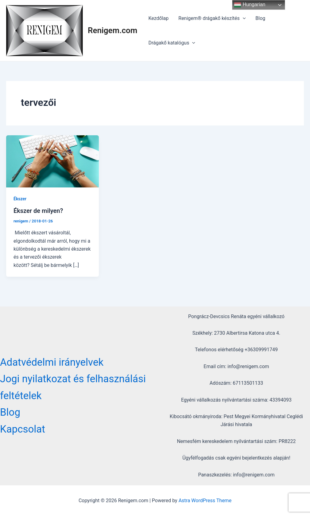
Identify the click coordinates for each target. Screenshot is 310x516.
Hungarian (249, 5)
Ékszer (20, 198)
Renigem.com (112, 30)
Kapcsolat (22, 429)
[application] (243, 18)
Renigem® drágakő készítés (212, 18)
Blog (260, 18)
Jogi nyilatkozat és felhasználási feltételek (73, 387)
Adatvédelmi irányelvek (51, 362)
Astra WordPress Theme (205, 500)
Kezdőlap (158, 18)
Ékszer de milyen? (38, 210)
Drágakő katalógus (171, 43)
